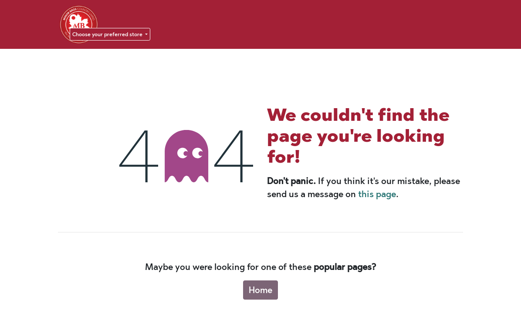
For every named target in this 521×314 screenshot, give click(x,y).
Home (260, 290)
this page (377, 194)
